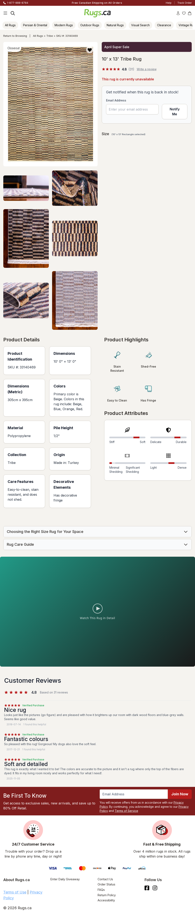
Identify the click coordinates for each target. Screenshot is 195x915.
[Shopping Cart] (190, 13)
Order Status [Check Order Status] (106, 884)
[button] (89, 49)
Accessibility (106, 900)
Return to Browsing (15, 35)
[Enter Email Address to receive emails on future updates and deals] (134, 794)
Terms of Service (126, 811)
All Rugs (10, 25)
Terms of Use (14, 892)
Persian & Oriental (35, 25)
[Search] (13, 13)
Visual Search (140, 25)
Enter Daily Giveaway (65, 879)
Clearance (164, 25)
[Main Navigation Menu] (5, 13)
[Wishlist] (184, 13)
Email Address (116, 100)
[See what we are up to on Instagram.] (155, 888)
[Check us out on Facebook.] (147, 888)
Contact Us (105, 879)
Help (169, 2)
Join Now (179, 794)
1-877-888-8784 (17, 2)
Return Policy (107, 895)
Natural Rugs (115, 25)
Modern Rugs (64, 25)
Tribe (49, 35)
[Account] (178, 13)
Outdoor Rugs (89, 25)
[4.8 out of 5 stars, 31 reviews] (118, 69)
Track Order (184, 2)
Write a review (146, 69)
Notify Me (175, 111)
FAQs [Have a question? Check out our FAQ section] (101, 889)
